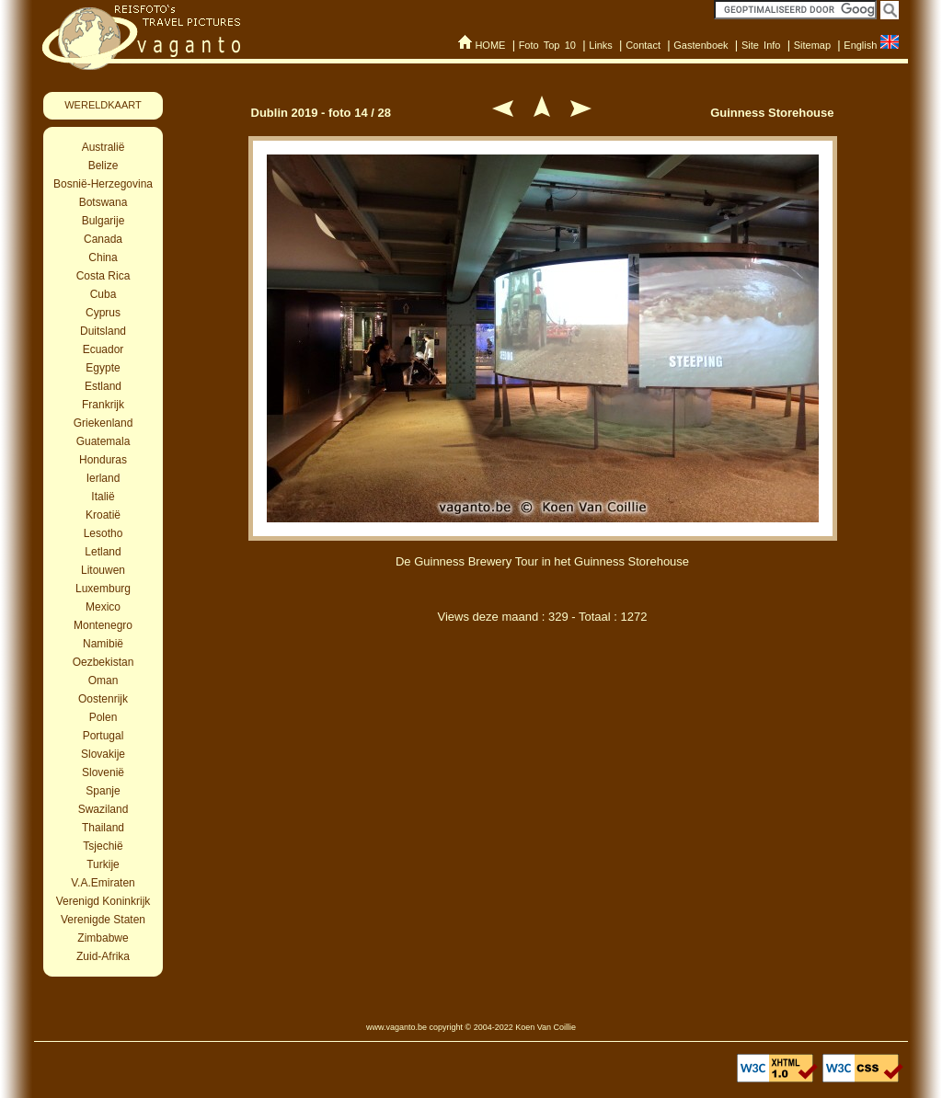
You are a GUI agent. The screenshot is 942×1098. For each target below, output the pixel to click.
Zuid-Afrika (103, 956)
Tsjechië (102, 846)
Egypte (103, 367)
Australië (103, 147)
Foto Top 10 (547, 45)
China (102, 257)
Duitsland (103, 331)
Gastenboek (700, 45)
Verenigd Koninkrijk (103, 901)
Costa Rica (103, 275)
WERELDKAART (103, 104)
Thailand (103, 827)
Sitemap (812, 45)
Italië (102, 496)
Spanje (103, 790)
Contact (643, 45)
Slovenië (103, 772)
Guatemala (103, 441)
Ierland (103, 478)
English (860, 45)
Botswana (103, 202)
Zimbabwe (102, 938)
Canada (103, 239)
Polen (103, 717)
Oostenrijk (103, 698)
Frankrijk (103, 404)
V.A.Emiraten (103, 882)
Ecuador (103, 349)
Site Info (761, 45)
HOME (490, 45)
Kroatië (103, 515)
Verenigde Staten (103, 919)
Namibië (103, 643)
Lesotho (103, 533)
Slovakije (103, 754)
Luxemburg (103, 588)
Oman (103, 680)
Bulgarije (103, 220)
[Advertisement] (542, 733)
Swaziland (103, 809)
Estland (103, 386)
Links (601, 45)
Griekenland (103, 423)
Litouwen (103, 570)
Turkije (103, 864)
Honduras (103, 459)
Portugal (103, 735)
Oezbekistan (103, 662)
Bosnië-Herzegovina (103, 183)
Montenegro (103, 625)
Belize (103, 165)
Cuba (103, 294)
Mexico (103, 606)
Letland (103, 551)
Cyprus (103, 312)
